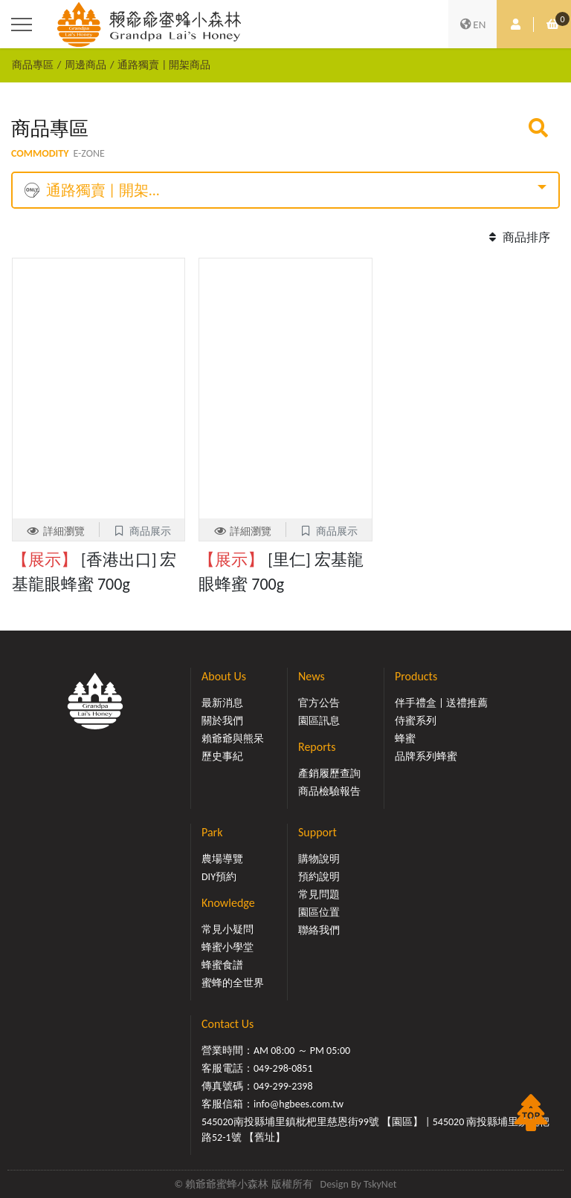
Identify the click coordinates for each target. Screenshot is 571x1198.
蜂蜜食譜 (222, 965)
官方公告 (319, 703)
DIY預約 (218, 876)
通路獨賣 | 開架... (92, 190)
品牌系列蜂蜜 (426, 756)
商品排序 (517, 237)
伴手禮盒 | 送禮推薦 (441, 703)
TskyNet (380, 1184)
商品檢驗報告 (329, 791)
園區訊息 (319, 720)
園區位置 (319, 912)
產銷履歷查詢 (329, 773)
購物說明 (319, 859)
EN (472, 24)
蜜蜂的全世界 (232, 983)
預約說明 (319, 876)
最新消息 (222, 703)
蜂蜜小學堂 (227, 947)
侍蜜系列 (415, 720)
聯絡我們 (319, 930)
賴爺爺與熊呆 (232, 738)
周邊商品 (85, 64)
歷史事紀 (222, 756)
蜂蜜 (405, 738)
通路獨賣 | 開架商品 (163, 64)
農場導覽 (222, 859)
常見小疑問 (227, 929)
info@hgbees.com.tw (298, 1104)
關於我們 (222, 720)
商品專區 (33, 64)
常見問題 (319, 894)
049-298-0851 (283, 1068)
